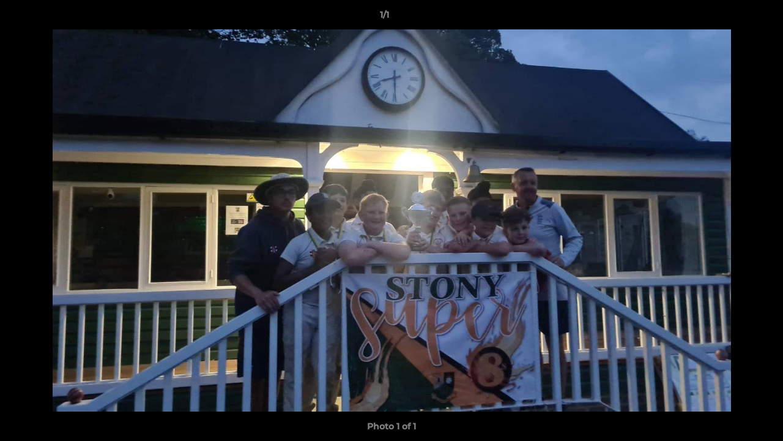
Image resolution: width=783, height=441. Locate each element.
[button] (731, 17)
